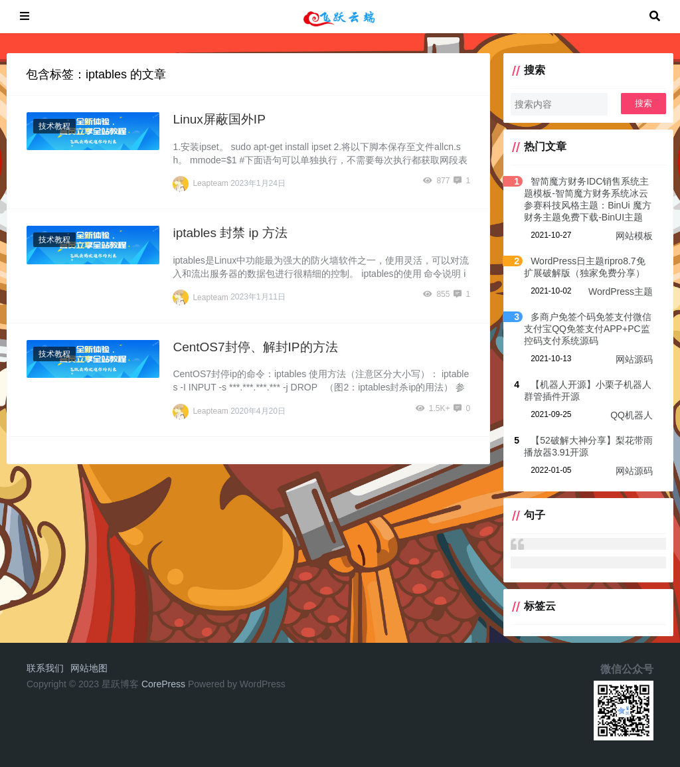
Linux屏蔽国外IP (219, 119)
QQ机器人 (631, 415)
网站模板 (634, 235)
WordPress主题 (620, 291)
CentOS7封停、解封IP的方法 (255, 347)
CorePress (163, 684)
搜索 (643, 103)
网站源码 (634, 359)
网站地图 (89, 668)
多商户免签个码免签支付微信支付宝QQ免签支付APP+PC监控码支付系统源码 (587, 328)
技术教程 (54, 126)
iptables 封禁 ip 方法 (230, 233)
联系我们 (45, 668)
